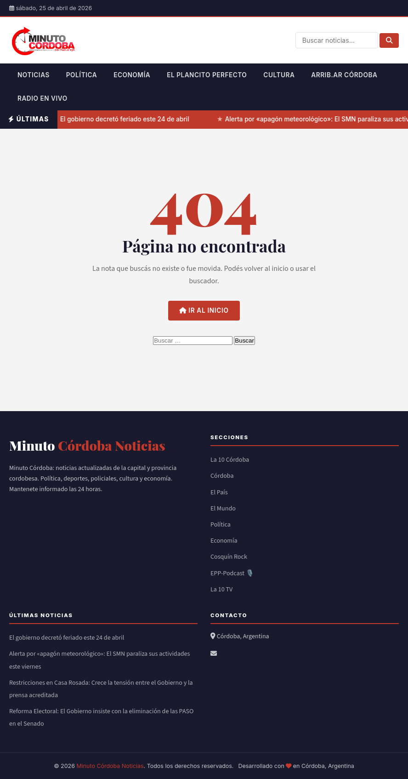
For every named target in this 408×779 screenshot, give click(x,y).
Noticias (33, 75)
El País (219, 492)
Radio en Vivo (42, 98)
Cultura (279, 75)
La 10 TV (221, 589)
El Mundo (223, 508)
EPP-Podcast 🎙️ (232, 573)
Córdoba (222, 476)
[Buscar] (389, 40)
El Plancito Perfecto (207, 75)
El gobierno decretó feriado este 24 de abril (125, 119)
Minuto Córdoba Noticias (109, 765)
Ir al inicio (203, 310)
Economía (131, 75)
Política (81, 75)
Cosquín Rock (228, 556)
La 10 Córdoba (229, 459)
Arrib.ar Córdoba (344, 75)
